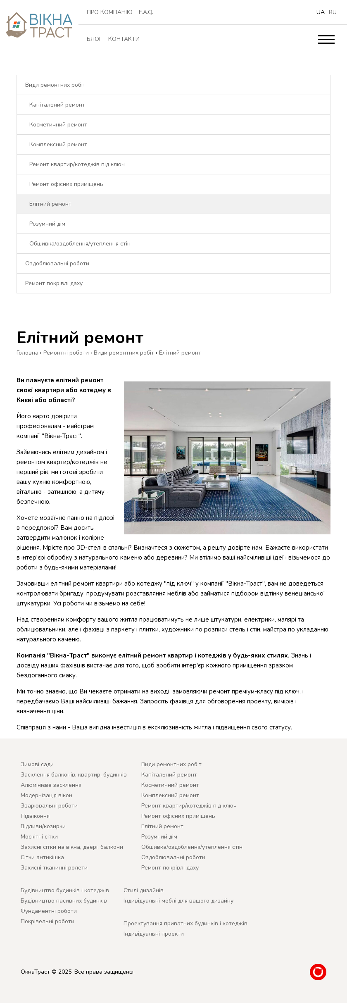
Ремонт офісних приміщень (66, 184)
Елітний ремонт (50, 204)
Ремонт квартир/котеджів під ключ (77, 164)
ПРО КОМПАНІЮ (110, 12)
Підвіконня (35, 816)
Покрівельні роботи (47, 921)
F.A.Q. (146, 12)
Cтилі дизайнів (144, 890)
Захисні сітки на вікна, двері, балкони (72, 847)
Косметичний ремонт (58, 125)
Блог (94, 39)
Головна (27, 353)
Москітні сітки (39, 837)
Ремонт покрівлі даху (54, 283)
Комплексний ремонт (58, 144)
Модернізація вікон (46, 795)
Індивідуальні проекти (154, 934)
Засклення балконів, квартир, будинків (74, 775)
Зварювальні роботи (49, 806)
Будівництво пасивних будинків (64, 901)
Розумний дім (47, 224)
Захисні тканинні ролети (54, 868)
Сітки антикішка (42, 857)
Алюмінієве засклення (51, 785)
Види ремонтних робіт (55, 85)
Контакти (124, 39)
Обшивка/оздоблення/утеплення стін (80, 244)
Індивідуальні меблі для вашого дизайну (178, 901)
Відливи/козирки (43, 826)
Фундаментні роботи (49, 911)
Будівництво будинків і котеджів (65, 890)
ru (333, 12)
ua (320, 12)
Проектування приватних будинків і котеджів (185, 923)
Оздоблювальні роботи (57, 263)
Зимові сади (37, 764)
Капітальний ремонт (57, 105)
